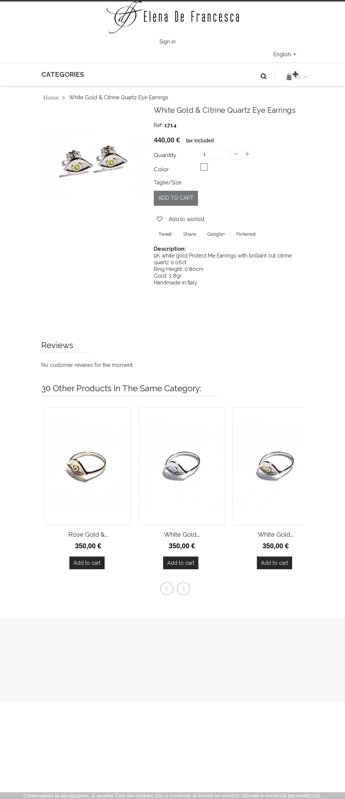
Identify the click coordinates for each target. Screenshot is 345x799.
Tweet (165, 234)
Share (189, 234)
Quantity (165, 155)
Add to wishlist (185, 219)
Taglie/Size (168, 183)
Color (162, 169)
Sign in (167, 42)
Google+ (216, 234)
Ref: (158, 125)
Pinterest (246, 234)
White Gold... (182, 534)
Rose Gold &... (88, 534)
